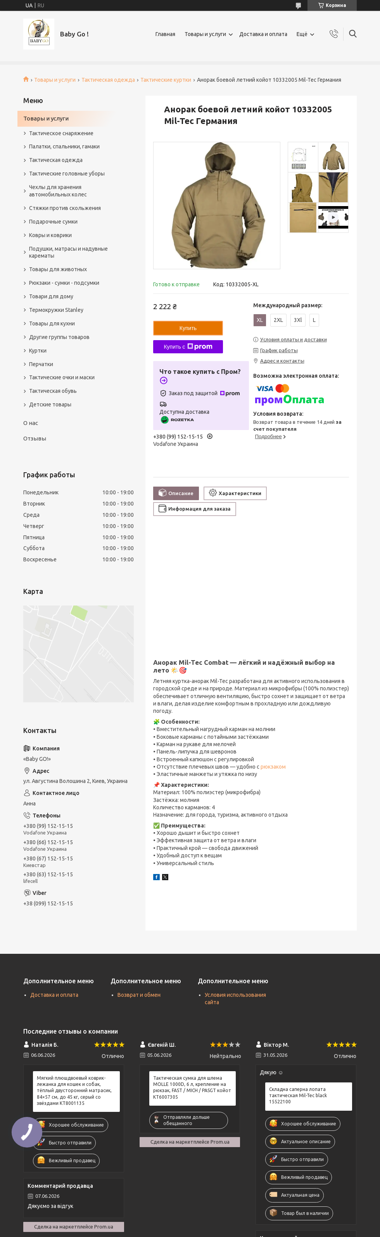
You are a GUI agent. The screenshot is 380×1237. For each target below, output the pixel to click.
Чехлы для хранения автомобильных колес (58, 191)
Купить (188, 328)
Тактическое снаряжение (61, 133)
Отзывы (34, 438)
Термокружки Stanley (56, 310)
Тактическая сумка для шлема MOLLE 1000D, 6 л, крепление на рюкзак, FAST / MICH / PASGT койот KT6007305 (192, 1087)
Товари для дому (51, 296)
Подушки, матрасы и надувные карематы (68, 252)
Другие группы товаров (59, 337)
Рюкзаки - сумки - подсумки (64, 283)
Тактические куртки (165, 80)
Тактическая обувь (53, 391)
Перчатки (41, 364)
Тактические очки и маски (62, 377)
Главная (165, 34)
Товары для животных (58, 269)
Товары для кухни (52, 323)
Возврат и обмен (139, 995)
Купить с (188, 346)
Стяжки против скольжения (65, 208)
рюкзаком (273, 767)
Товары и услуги (205, 34)
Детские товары (50, 404)
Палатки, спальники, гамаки (64, 146)
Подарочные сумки (53, 221)
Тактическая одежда (108, 80)
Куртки (38, 351)
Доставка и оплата (263, 34)
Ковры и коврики (50, 235)
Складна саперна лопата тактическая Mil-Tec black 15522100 (298, 1095)
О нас (30, 423)
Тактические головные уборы (67, 173)
